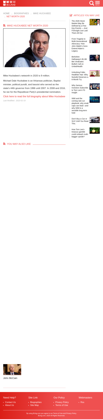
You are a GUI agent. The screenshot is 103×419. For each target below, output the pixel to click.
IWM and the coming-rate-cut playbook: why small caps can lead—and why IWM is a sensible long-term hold (80, 105)
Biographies (21, 13)
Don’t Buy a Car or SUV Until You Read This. (80, 121)
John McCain (10, 378)
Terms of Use (61, 405)
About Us (9, 405)
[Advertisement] (34, 123)
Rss (82, 402)
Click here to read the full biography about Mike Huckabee (34, 96)
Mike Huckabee (42, 13)
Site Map (34, 405)
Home (6, 13)
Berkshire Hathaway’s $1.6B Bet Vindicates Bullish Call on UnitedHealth (79, 61)
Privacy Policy (62, 402)
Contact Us (10, 402)
